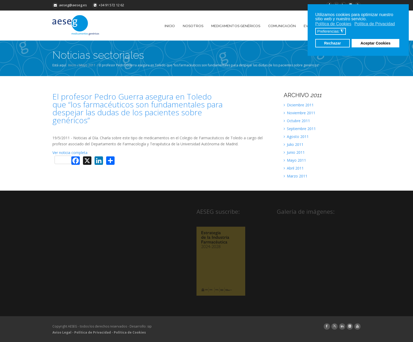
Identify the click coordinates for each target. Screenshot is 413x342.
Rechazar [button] (332, 43)
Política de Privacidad (92, 332)
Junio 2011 (294, 152)
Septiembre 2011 (300, 128)
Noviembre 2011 (299, 112)
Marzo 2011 (295, 176)
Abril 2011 (294, 168)
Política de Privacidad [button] (374, 24)
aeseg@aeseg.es (69, 5)
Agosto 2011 (296, 136)
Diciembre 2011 (299, 104)
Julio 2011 (293, 144)
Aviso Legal (61, 332)
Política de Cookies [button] (333, 24)
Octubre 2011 (297, 120)
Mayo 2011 (87, 65)
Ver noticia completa (69, 152)
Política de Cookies (130, 332)
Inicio (72, 65)
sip (149, 326)
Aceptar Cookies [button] (376, 43)
